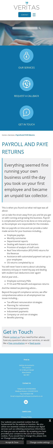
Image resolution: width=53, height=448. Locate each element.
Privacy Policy (26, 417)
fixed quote (35, 343)
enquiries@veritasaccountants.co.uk (29, 396)
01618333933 (31, 389)
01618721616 (33, 391)
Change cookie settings (40, 442)
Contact (24, 15)
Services (11, 135)
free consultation (16, 343)
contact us (15, 337)
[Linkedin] (26, 404)
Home (4, 135)
